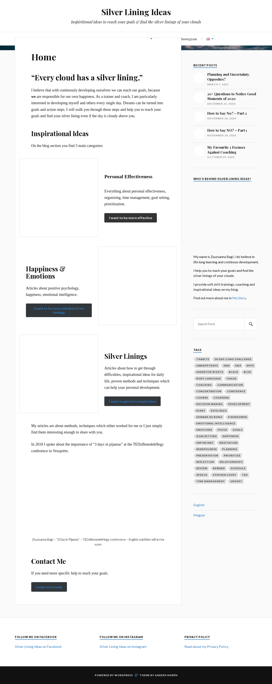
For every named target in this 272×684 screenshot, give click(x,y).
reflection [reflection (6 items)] (205, 461)
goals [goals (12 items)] (237, 429)
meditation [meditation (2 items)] (228, 442)
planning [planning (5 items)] (229, 449)
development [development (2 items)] (239, 404)
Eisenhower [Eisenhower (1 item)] (237, 417)
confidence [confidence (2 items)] (236, 391)
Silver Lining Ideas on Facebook (38, 646)
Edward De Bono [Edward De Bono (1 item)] (209, 417)
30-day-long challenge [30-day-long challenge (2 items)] (233, 359)
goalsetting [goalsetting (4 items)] (206, 436)
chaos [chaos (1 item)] (232, 378)
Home (44, 56)
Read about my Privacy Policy (206, 646)
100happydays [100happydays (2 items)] (207, 365)
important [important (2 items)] (205, 442)
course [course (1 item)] (202, 397)
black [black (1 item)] (233, 371)
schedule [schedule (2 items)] (238, 468)
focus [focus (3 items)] (222, 429)
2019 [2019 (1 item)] (238, 365)
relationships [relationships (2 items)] (231, 461)
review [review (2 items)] (201, 468)
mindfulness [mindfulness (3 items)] (206, 449)
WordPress (124, 675)
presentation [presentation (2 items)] (207, 455)
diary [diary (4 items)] (200, 410)
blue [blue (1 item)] (247, 371)
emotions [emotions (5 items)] (204, 429)
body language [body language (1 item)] (208, 378)
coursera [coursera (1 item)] (221, 397)
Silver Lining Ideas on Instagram (123, 646)
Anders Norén (166, 675)
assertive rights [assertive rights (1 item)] (209, 371)
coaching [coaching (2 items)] (204, 384)
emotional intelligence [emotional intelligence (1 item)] (215, 423)
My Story (239, 298)
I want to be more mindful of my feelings (59, 310)
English (198, 505)
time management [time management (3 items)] (210, 481)
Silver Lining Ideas (136, 11)
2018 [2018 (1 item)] (227, 365)
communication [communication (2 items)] (230, 384)
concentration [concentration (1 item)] (208, 391)
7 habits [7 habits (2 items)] (202, 359)
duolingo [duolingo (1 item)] (219, 410)
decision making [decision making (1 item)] (209, 404)
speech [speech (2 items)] (201, 474)
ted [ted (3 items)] (245, 474)
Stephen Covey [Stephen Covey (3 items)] (225, 474)
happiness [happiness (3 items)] (230, 436)
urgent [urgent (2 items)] (236, 481)
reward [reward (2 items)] (219, 468)
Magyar (199, 515)
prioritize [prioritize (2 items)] (232, 455)
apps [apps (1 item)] (250, 365)
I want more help (49, 587)
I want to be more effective (130, 218)
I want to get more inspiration (132, 401)
